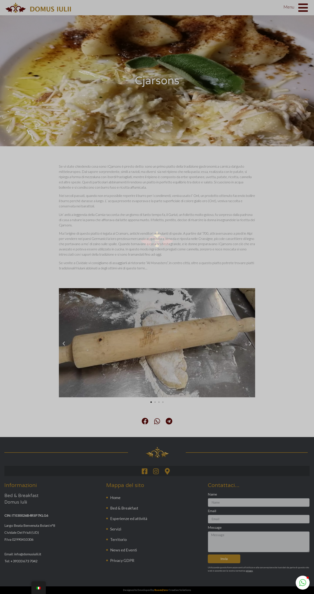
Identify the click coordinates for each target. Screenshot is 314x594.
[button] (303, 583)
